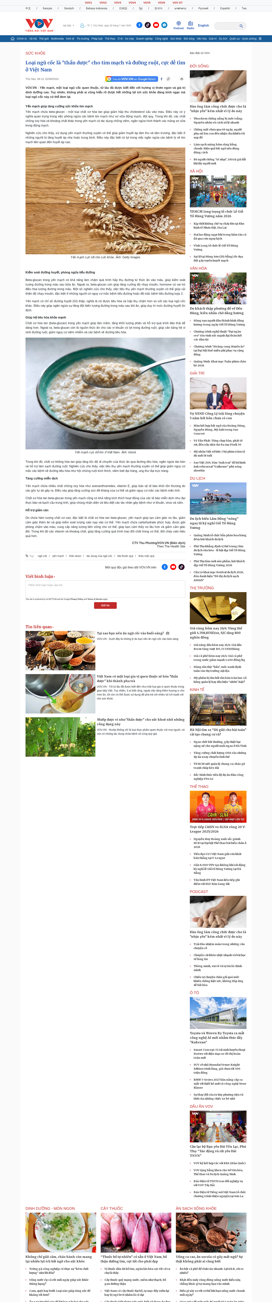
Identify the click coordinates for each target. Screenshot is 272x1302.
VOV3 (117, 2)
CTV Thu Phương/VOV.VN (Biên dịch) (158, 543)
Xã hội (33, 38)
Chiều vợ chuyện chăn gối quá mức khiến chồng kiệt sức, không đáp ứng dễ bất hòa (218, 981)
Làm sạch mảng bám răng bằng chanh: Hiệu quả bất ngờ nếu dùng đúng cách (216, 148)
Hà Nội (67, 25)
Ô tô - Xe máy (126, 38)
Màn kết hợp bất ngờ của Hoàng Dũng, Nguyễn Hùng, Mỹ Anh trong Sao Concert (220, 429)
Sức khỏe (176, 38)
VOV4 (132, 2)
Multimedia (57, 38)
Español (225, 8)
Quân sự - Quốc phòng (243, 38)
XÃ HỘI (196, 171)
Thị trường (82, 38)
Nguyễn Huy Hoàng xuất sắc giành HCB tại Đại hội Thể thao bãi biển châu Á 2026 (220, 843)
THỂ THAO (199, 786)
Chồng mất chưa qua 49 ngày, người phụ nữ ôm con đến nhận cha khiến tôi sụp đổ (219, 133)
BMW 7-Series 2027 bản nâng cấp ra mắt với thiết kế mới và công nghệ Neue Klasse (220, 1083)
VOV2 (103, 2)
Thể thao (110, 38)
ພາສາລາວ (180, 8)
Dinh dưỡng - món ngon (50, 1208)
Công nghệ (161, 38)
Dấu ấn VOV (201, 1106)
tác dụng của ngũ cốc (99, 555)
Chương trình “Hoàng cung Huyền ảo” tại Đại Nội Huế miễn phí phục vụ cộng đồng (219, 350)
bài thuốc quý (125, 555)
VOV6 (161, 2)
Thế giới (44, 38)
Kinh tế (70, 38)
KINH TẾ (197, 690)
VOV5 (146, 2)
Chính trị (22, 38)
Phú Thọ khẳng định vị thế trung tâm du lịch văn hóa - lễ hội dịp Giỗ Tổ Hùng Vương (220, 550)
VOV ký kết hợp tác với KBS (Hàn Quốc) (220, 1163)
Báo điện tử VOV (200, 53)
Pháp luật (97, 38)
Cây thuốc (112, 1208)
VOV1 (88, 2)
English (203, 25)
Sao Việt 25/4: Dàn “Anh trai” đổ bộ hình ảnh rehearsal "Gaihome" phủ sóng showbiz (220, 466)
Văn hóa (202, 38)
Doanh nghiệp (144, 38)
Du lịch (223, 38)
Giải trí (213, 38)
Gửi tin (105, 605)
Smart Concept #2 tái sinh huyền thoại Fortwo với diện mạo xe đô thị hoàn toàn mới (219, 1053)
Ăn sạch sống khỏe (196, 1208)
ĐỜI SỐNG (199, 66)
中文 (28, 8)
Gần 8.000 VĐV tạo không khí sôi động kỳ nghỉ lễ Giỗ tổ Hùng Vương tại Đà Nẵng (220, 869)
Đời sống (189, 38)
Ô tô (194, 993)
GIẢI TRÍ (197, 373)
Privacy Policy (76, 599)
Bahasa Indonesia (96, 8)
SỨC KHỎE (36, 53)
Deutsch (69, 8)
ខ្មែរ (140, 8)
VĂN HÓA (198, 268)
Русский (203, 8)
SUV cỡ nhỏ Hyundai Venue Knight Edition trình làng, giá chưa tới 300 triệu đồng (217, 1068)
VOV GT (178, 2)
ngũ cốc (42, 555)
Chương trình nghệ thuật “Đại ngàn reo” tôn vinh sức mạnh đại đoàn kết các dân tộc (218, 335)
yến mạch (58, 555)
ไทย (244, 8)
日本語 (123, 8)
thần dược (75, 555)
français (47, 8)
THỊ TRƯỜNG (202, 588)
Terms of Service (95, 599)
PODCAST (199, 892)
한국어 (158, 8)
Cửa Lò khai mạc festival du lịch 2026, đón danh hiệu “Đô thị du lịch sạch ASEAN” (219, 576)
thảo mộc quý (146, 555)
